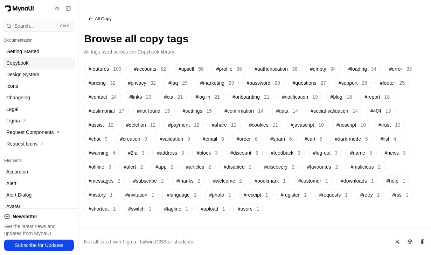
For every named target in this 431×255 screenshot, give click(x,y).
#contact (103, 97)
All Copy (100, 19)
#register (294, 195)
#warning (102, 153)
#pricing (102, 83)
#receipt (256, 195)
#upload (213, 209)
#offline (100, 167)
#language (181, 195)
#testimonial (106, 111)
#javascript (307, 125)
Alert (11, 183)
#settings (197, 111)
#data (287, 111)
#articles (198, 167)
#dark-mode (351, 139)
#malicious (365, 167)
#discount (244, 153)
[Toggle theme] (57, 8)
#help (396, 181)
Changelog (18, 97)
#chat (98, 139)
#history (101, 195)
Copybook (17, 63)
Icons (12, 86)
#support (353, 83)
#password (263, 83)
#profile (229, 69)
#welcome (227, 181)
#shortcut (102, 209)
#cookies (263, 125)
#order (247, 139)
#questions (309, 83)
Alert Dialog (19, 195)
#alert (133, 167)
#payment (183, 125)
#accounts (150, 69)
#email (213, 139)
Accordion (17, 172)
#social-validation (334, 111)
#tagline (176, 209)
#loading (362, 69)
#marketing (217, 83)
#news (395, 153)
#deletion (140, 125)
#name (361, 153)
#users (248, 209)
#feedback (285, 153)
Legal (12, 109)
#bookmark (270, 181)
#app (164, 167)
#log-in (208, 97)
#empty (323, 69)
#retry (370, 195)
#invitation (139, 195)
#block (207, 153)
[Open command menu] (39, 26)
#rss (400, 195)
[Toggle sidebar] (68, 8)
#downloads (357, 181)
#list (388, 139)
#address (170, 153)
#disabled (238, 167)
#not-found (153, 111)
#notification (300, 97)
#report (377, 97)
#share (224, 125)
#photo (220, 195)
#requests (333, 195)
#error (400, 69)
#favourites (322, 167)
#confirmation (244, 111)
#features (105, 69)
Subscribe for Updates (39, 245)
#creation (133, 139)
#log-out (325, 153)
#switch (139, 209)
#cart (313, 139)
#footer (392, 83)
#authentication (276, 69)
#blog (341, 97)
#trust (389, 125)
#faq (178, 83)
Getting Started (22, 51)
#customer (313, 181)
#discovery (279, 167)
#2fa (136, 153)
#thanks (188, 181)
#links (140, 97)
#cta (173, 97)
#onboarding (250, 97)
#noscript (351, 125)
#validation (175, 139)
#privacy (142, 83)
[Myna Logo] (19, 8)
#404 (380, 111)
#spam (281, 139)
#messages (104, 181)
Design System (22, 74)
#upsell (191, 69)
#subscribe (148, 181)
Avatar (13, 206)
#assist (101, 125)
